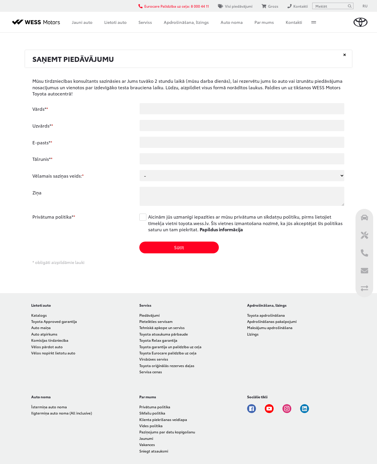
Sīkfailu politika (152, 412)
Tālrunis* (41, 159)
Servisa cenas (150, 371)
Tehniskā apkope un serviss (162, 327)
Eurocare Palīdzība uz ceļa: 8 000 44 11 (173, 6)
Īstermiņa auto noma (49, 406)
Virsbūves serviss (153, 358)
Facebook (251, 408)
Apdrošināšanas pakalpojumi (272, 321)
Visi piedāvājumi (235, 6)
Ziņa (37, 192)
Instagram (286, 408)
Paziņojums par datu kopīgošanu (167, 431)
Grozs (270, 6)
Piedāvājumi (149, 315)
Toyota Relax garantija (158, 340)
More (313, 22)
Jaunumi (146, 438)
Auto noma (232, 22)
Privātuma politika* (52, 216)
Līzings (253, 333)
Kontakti (294, 22)
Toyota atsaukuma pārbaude (163, 333)
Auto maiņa (41, 327)
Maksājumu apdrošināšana (269, 327)
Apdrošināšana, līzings (186, 22)
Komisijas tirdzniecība (49, 340)
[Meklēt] (349, 6)
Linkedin (304, 408)
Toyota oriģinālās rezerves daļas (166, 365)
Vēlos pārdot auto (47, 346)
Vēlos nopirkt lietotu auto (53, 352)
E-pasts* (41, 142)
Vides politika (151, 425)
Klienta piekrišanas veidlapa (163, 419)
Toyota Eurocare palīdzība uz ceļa (167, 352)
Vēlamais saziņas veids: (57, 175)
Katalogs (39, 315)
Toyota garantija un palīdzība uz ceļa (170, 346)
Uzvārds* (41, 125)
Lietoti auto (115, 22)
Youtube (269, 408)
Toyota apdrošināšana (266, 315)
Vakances (147, 444)
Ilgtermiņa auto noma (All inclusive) (61, 412)
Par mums (264, 22)
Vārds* (39, 108)
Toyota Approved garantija (54, 321)
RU (365, 5)
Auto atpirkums (44, 333)
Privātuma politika (154, 406)
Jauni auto (82, 22)
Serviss (145, 22)
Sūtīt (179, 247)
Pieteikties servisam (156, 321)
